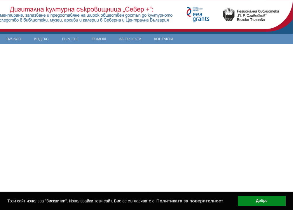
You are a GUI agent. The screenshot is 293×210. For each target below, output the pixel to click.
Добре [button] (261, 201)
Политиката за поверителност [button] (189, 200)
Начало (13, 39)
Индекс (41, 39)
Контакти (163, 39)
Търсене (70, 39)
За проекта (130, 39)
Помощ (99, 39)
